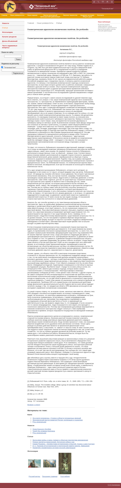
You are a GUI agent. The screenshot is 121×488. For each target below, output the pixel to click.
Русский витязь (34, 476)
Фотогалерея (7, 32)
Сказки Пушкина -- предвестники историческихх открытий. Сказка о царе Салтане (64, 444)
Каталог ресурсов (9, 37)
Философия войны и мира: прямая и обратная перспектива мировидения (60, 440)
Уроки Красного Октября (42, 429)
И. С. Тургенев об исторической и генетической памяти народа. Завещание (61, 446)
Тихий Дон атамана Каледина (44, 431)
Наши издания (32, 15)
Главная (4, 15)
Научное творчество (70, 15)
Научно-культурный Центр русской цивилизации (50, 15)
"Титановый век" (8, 67)
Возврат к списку (33, 405)
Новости (5, 23)
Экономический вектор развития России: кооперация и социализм (58, 420)
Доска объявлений (9, 41)
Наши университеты (17, 15)
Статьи (5, 28)
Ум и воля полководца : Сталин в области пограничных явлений (57, 418)
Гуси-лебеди (65, 476)
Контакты (100, 15)
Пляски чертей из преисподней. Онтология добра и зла (53, 442)
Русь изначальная (39, 422)
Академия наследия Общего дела (87, 15)
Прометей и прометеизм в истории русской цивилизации (54, 448)
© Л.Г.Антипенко (114, 485)
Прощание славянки (49, 476)
